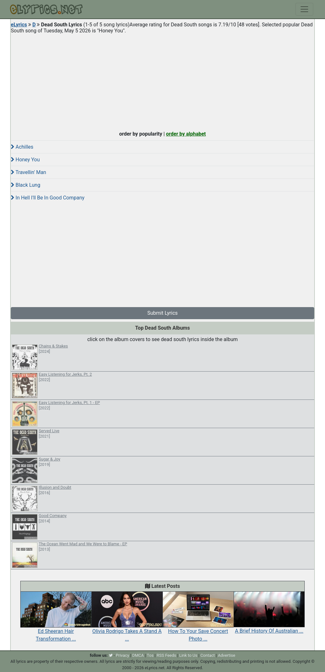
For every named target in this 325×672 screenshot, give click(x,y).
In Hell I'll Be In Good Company (47, 198)
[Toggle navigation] (304, 9)
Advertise (226, 655)
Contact (207, 655)
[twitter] (111, 655)
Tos (150, 655)
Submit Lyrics (162, 313)
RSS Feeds (166, 655)
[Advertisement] (162, 80)
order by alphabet (186, 134)
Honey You (25, 160)
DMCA (138, 655)
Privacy (122, 655)
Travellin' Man (28, 172)
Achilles (22, 147)
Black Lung (25, 185)
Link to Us (188, 655)
